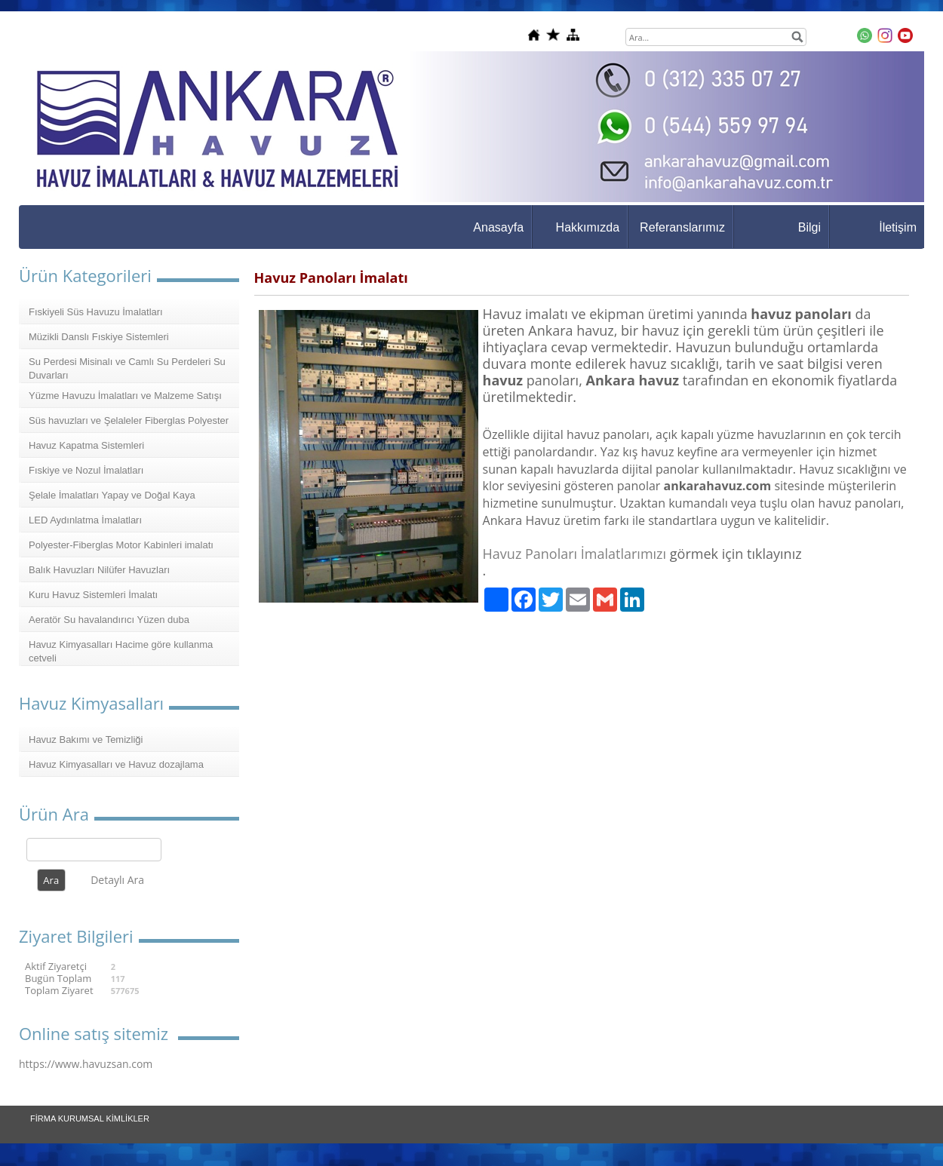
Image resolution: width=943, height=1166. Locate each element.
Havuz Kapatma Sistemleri (86, 445)
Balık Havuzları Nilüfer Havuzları (99, 569)
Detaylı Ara (117, 880)
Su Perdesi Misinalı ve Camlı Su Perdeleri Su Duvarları (127, 368)
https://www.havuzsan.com (85, 1064)
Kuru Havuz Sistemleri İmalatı (93, 594)
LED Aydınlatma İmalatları (85, 520)
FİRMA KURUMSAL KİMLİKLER (89, 1118)
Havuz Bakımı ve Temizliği (86, 739)
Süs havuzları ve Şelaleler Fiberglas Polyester (129, 420)
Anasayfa (498, 227)
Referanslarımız (682, 227)
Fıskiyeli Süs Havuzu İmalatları (96, 312)
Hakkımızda (587, 227)
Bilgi (809, 227)
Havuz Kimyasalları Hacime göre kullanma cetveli (121, 651)
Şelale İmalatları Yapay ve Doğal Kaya (112, 495)
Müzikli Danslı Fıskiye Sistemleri (99, 336)
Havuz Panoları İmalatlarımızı (575, 554)
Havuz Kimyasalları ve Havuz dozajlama (116, 764)
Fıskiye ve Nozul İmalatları (86, 470)
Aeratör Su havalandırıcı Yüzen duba (109, 619)
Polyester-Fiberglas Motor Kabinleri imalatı (121, 545)
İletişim (898, 227)
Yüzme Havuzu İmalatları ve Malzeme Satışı (125, 395)
